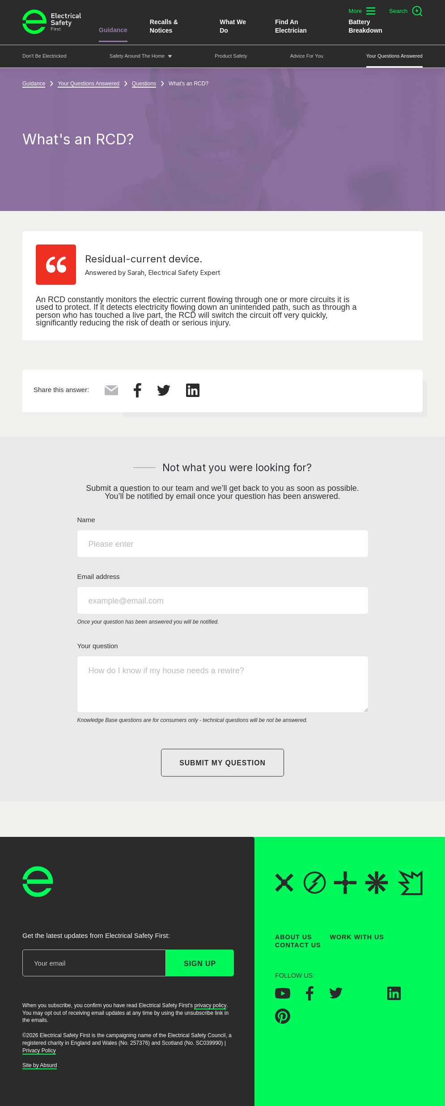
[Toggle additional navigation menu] (361, 11)
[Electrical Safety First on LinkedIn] (394, 997)
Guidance (113, 30)
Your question (222, 683)
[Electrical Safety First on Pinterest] (282, 1021)
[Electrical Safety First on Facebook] (310, 997)
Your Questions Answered (394, 56)
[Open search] (406, 11)
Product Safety (231, 56)
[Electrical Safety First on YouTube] (282, 996)
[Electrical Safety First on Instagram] (365, 997)
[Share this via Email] (111, 392)
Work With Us (357, 937)
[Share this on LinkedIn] (192, 394)
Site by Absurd (39, 1065)
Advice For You (306, 56)
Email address (222, 599)
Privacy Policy (39, 1050)
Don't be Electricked (44, 56)
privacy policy (210, 1005)
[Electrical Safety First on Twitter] (336, 996)
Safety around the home (137, 56)
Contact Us (298, 945)
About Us (293, 937)
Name (222, 536)
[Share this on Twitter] (163, 393)
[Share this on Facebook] (137, 394)
